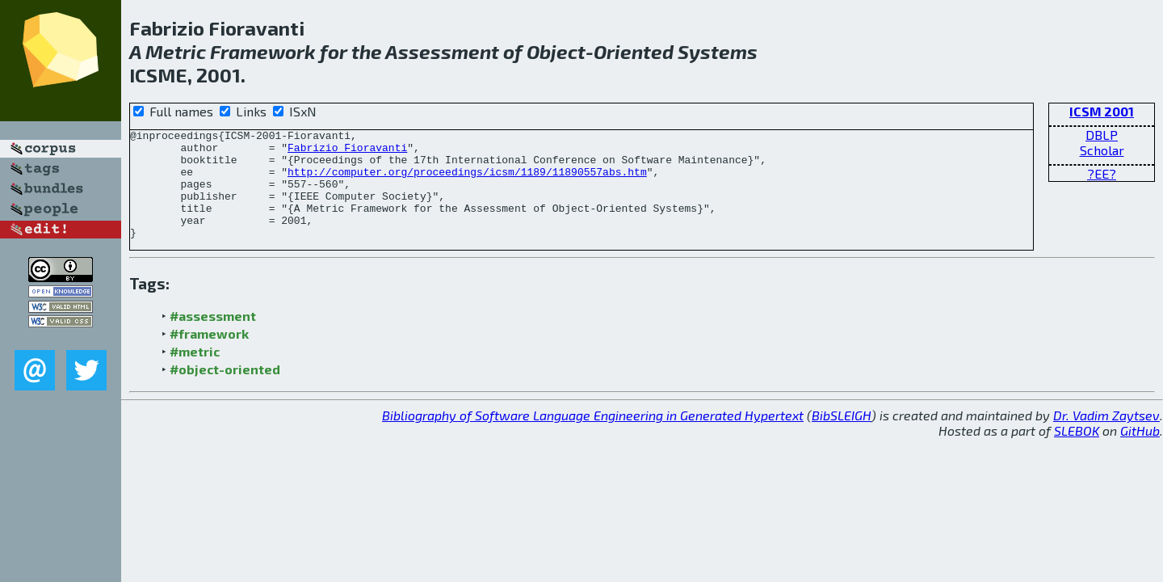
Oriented (634, 51)
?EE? (1101, 173)
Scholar (1102, 150)
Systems (718, 51)
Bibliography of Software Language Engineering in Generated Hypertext (593, 437)
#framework (209, 355)
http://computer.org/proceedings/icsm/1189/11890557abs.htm (467, 181)
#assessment (213, 337)
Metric (175, 51)
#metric (195, 373)
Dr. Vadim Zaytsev (1106, 437)
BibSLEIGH (841, 437)
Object (556, 51)
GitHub (1140, 452)
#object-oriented (225, 391)
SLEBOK (1076, 452)
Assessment (442, 51)
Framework (263, 51)
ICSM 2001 (1101, 111)
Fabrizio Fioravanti (347, 152)
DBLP (1101, 134)
